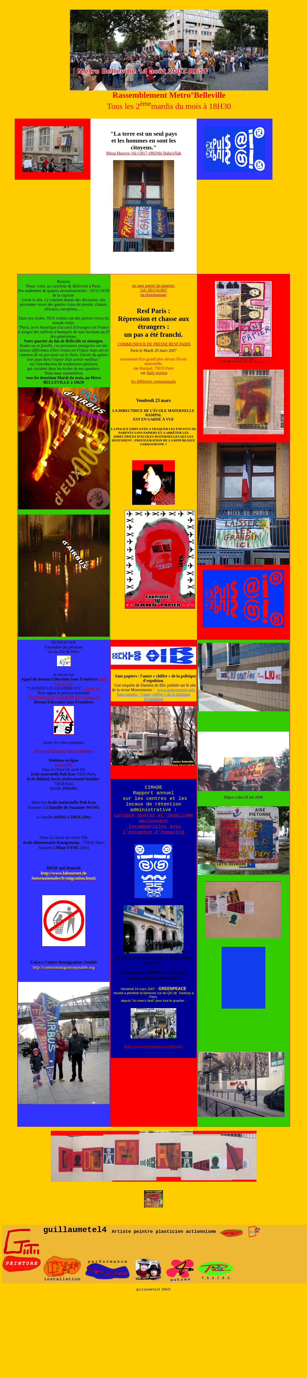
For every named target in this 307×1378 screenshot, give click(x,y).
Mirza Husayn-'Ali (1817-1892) (132, 153)
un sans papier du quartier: (153, 285)
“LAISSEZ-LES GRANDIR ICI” (56, 697)
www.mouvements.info (176, 690)
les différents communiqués (153, 381)
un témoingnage (154, 295)
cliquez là (91, 697)
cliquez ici (92, 688)
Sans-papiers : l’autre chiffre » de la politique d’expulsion (153, 696)
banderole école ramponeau (243, 438)
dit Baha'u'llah (169, 153)
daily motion (157, 373)
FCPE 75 (262, 361)
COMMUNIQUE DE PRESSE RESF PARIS (154, 344)
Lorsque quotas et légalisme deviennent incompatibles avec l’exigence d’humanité (153, 824)
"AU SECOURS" (153, 290)
